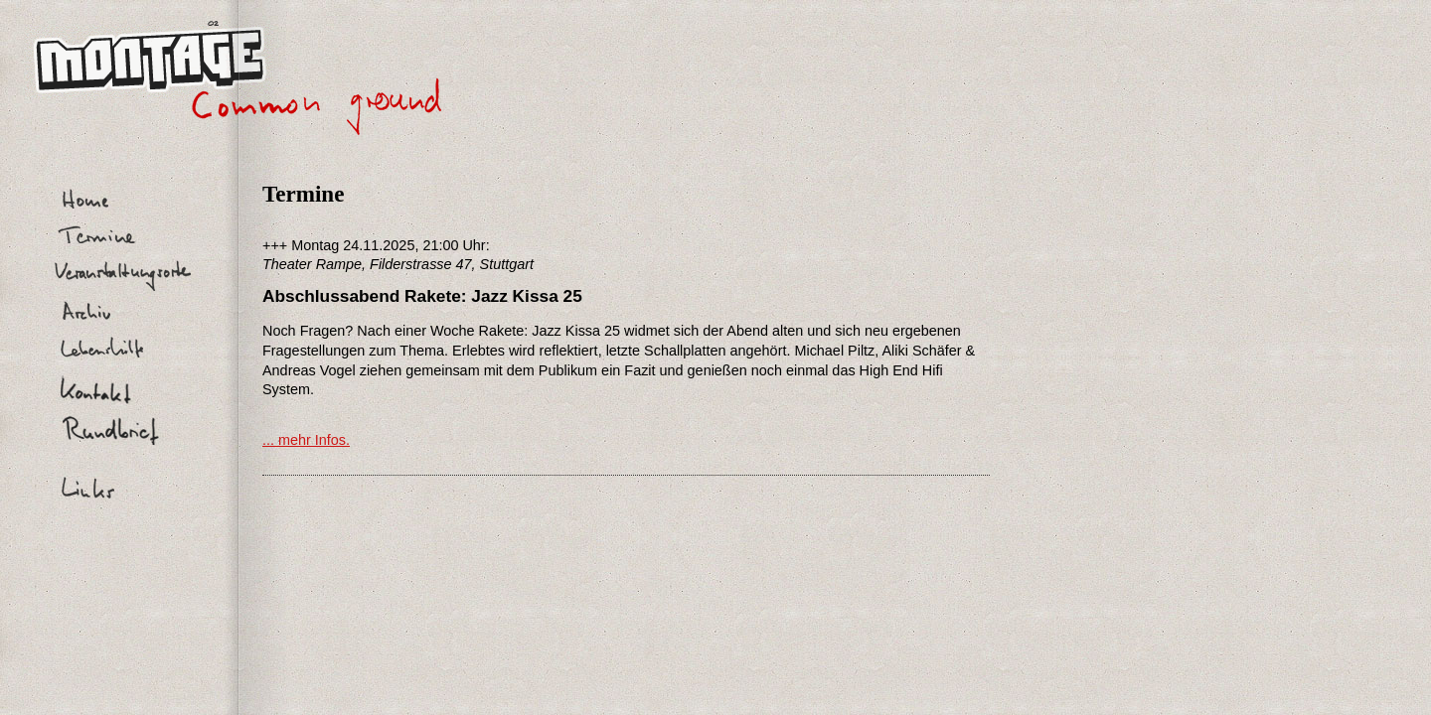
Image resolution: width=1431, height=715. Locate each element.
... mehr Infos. (306, 440)
